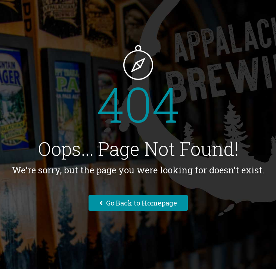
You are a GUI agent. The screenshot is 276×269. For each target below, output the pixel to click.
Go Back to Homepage (138, 202)
